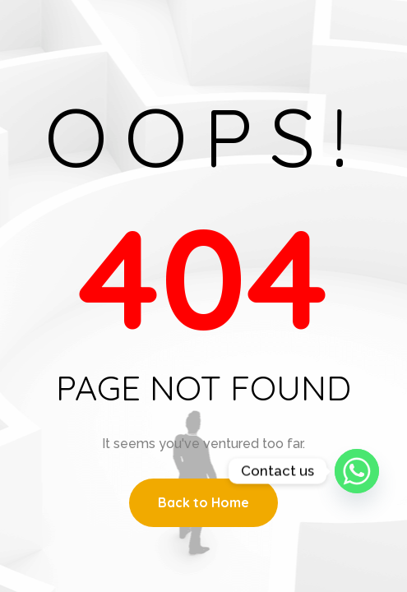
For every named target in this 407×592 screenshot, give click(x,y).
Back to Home (203, 502)
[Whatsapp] (357, 471)
